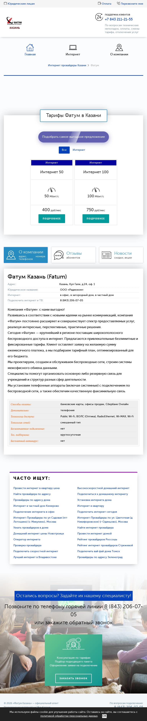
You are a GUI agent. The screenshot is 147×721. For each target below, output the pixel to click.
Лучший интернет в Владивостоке (35, 557)
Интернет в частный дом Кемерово (36, 506)
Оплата (104, 3)
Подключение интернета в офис (34, 512)
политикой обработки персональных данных (69, 716)
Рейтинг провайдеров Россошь (97, 539)
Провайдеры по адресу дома (31, 500)
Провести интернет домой (94, 533)
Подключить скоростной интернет (35, 551)
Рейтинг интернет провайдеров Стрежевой (105, 545)
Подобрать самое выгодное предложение (73, 137)
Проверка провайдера (27, 545)
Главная (30, 50)
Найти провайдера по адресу (32, 494)
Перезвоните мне (130, 3)
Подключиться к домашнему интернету (102, 494)
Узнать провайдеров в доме (30, 527)
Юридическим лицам (19, 3)
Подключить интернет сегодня (97, 512)
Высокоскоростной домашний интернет (103, 488)
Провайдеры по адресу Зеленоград (99, 557)
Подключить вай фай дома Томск (98, 551)
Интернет (73, 50)
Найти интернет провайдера (95, 527)
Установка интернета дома (94, 500)
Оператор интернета (26, 539)
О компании (119, 50)
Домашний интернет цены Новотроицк (38, 533)
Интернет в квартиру (90, 506)
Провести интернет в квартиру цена (36, 488)
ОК (104, 716)
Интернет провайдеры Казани (67, 65)
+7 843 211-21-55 (119, 19)
